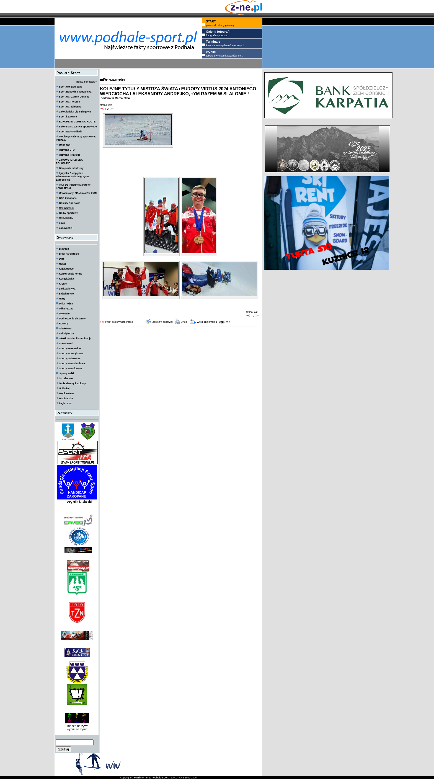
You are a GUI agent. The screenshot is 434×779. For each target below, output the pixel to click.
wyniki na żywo (77, 729)
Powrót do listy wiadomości (118, 322)
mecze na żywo (77, 725)
